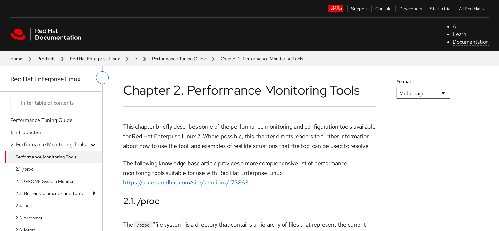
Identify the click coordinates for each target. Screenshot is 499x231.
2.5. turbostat (28, 218)
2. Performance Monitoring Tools (48, 144)
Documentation (471, 41)
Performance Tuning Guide (179, 59)
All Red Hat (472, 9)
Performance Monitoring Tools (46, 157)
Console (383, 9)
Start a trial (440, 9)
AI (455, 26)
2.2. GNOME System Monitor (44, 181)
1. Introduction (26, 132)
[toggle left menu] (102, 77)
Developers (410, 9)
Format (403, 81)
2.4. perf (24, 206)
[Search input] (51, 103)
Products (46, 59)
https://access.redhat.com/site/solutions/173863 (186, 182)
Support (359, 9)
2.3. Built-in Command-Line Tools (49, 193)
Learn (459, 34)
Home (16, 59)
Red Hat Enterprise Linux (95, 59)
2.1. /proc (24, 169)
